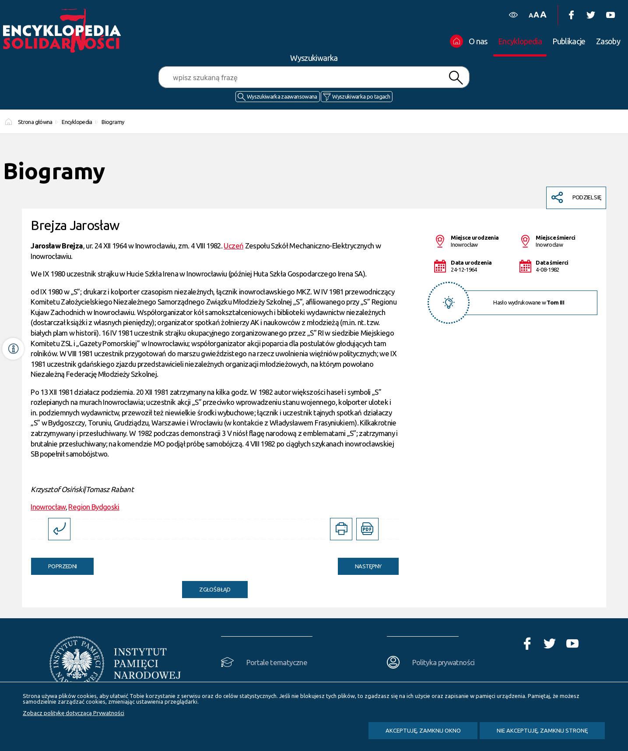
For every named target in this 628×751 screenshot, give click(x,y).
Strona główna (35, 122)
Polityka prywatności (443, 662)
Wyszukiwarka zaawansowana (282, 96)
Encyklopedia (77, 122)
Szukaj (456, 77)
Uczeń (233, 245)
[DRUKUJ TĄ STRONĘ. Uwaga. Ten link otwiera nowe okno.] (341, 529)
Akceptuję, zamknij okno (423, 730)
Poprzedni (54, 563)
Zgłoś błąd (215, 589)
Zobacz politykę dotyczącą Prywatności (73, 713)
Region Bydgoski (93, 507)
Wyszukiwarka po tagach (361, 96)
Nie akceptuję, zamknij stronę (542, 730)
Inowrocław (48, 507)
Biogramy (113, 122)
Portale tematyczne (276, 662)
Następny (360, 563)
